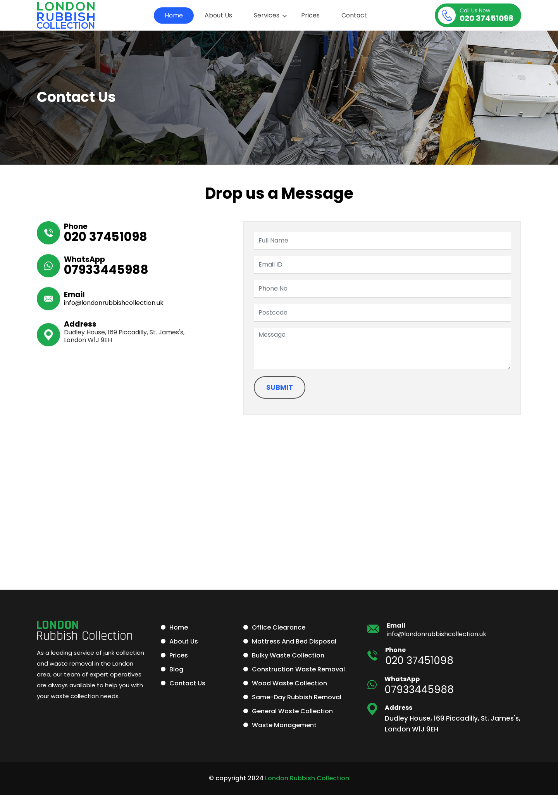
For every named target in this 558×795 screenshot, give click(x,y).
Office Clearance (278, 627)
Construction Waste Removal (298, 669)
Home (174, 15)
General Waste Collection (292, 711)
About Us (218, 15)
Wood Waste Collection (289, 683)
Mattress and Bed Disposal (294, 641)
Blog (176, 669)
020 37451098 (486, 15)
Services (266, 15)
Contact (354, 15)
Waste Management (284, 725)
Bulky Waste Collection (288, 655)
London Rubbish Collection (307, 778)
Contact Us (187, 683)
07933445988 (106, 269)
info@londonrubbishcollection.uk (114, 302)
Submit (279, 387)
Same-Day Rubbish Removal (296, 697)
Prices (310, 15)
